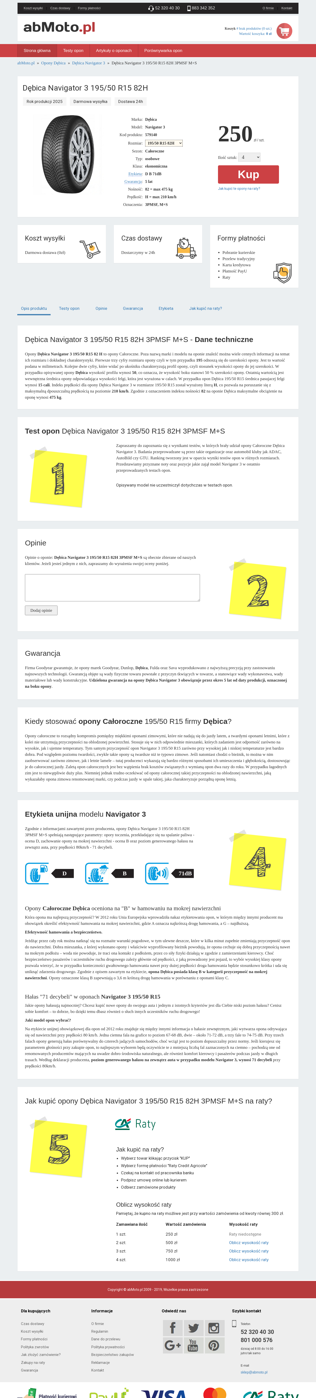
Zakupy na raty (33, 1362)
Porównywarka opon (163, 50)
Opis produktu (34, 308)
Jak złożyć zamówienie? (41, 1354)
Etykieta (134, 174)
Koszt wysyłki (33, 8)
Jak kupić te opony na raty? (239, 189)
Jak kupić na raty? (205, 308)
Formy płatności (89, 8)
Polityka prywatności (108, 1347)
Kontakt (286, 8)
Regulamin (99, 1331)
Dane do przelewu (105, 1339)
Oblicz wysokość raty (249, 1242)
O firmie (268, 8)
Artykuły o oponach (114, 50)
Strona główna (37, 50)
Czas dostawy (60, 8)
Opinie (101, 308)
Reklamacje (100, 1362)
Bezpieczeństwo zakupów (112, 1354)
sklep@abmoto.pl (254, 1372)
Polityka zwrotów (35, 1347)
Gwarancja (132, 181)
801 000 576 (257, 1340)
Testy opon (73, 50)
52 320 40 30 (257, 1332)
